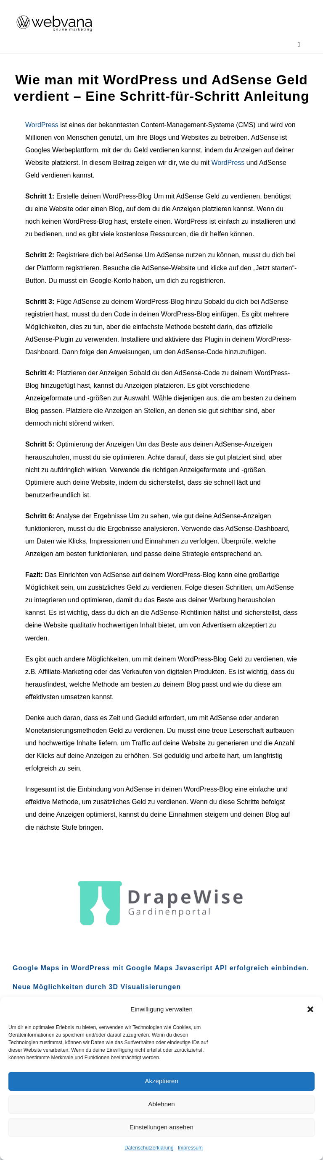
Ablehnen (161, 1104)
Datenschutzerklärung (149, 1148)
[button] (310, 1009)
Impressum (190, 1148)
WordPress (41, 124)
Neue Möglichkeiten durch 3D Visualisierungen (97, 986)
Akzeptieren (161, 1080)
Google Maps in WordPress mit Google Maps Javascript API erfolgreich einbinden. (161, 968)
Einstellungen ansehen (161, 1127)
